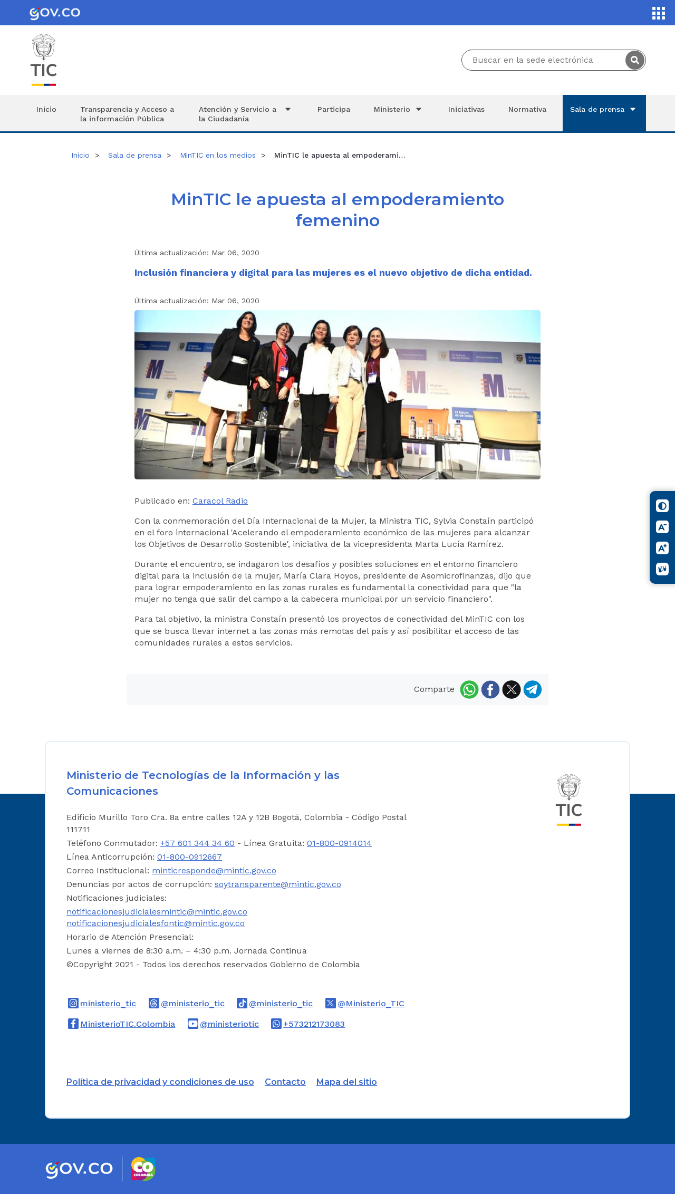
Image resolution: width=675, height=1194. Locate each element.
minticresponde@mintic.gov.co (214, 870)
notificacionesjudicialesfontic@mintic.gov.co (155, 923)
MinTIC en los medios (218, 155)
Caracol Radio (220, 501)
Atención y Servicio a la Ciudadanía (246, 113)
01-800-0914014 (339, 843)
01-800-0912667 (189, 857)
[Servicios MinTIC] (659, 13)
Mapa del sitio (346, 1082)
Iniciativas (466, 109)
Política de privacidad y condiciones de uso (160, 1082)
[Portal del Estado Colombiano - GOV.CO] (55, 13)
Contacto (285, 1082)
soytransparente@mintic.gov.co (278, 884)
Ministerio (399, 109)
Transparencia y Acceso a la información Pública (127, 114)
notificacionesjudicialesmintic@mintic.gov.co (156, 912)
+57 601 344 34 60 (197, 843)
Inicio (46, 109)
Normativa (527, 109)
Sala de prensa (604, 109)
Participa (333, 109)
